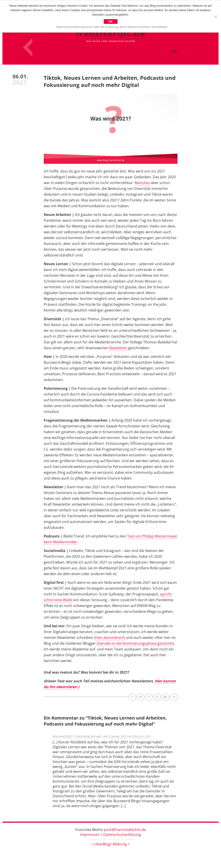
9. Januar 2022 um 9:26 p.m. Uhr (129, 736)
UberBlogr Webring (110, 844)
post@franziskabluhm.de (125, 829)
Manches (143, 182)
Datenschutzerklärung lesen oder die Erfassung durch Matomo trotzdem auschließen (111, 27)
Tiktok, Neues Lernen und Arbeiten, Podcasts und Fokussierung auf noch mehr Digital (110, 81)
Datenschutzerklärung (122, 834)
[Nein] (215, 16)
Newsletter (118, 347)
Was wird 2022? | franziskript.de (74, 736)
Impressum (89, 834)
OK (110, 21)
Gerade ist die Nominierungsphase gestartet (135, 643)
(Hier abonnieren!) (109, 637)
